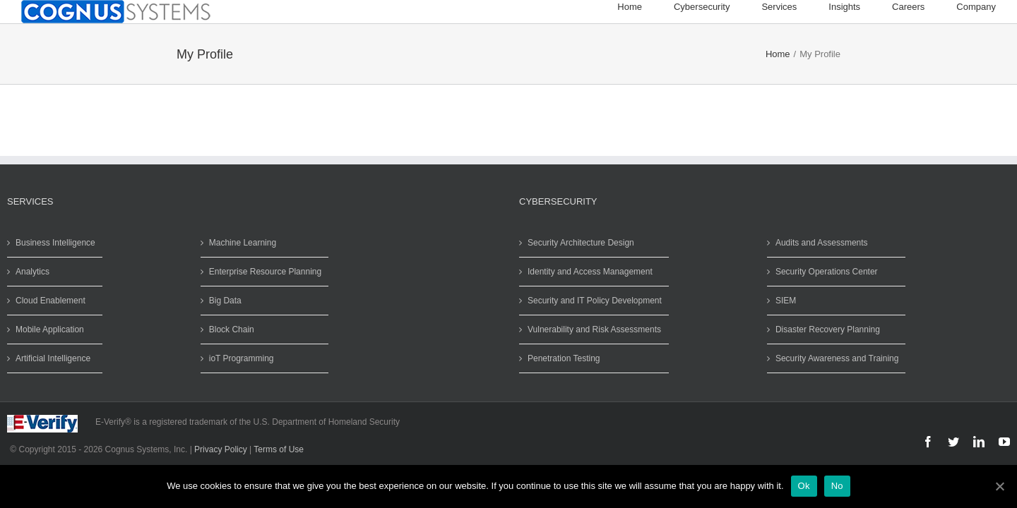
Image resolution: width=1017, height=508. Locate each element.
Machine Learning (242, 243)
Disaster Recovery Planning (827, 329)
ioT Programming (241, 358)
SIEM (785, 301)
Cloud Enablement (50, 301)
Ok (804, 485)
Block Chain (231, 329)
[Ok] (999, 486)
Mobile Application (50, 329)
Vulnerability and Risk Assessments (594, 329)
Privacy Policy (220, 449)
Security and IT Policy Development (595, 301)
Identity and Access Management (590, 272)
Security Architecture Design (581, 243)
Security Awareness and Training (837, 358)
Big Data (225, 301)
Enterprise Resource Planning (265, 272)
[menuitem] (645, 7)
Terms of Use (279, 449)
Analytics (32, 272)
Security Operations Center (826, 272)
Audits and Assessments (821, 243)
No (837, 485)
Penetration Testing (564, 358)
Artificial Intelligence (53, 358)
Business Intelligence (55, 243)
